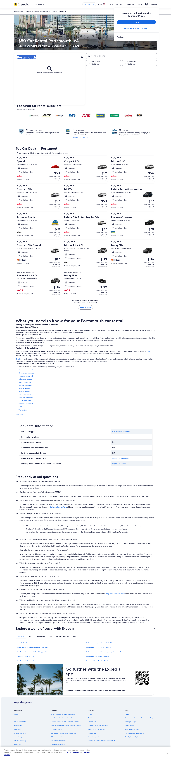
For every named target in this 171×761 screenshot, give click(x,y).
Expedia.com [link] (18, 11)
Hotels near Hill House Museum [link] (97, 656)
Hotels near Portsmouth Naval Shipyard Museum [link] (34, 652)
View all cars (85, 307)
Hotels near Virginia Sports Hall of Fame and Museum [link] (105, 643)
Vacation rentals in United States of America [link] (65, 722)
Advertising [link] (18, 737)
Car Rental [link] (28, 11)
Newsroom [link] (17, 729)
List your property (116, 4)
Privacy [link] (90, 714)
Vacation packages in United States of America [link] (66, 725)
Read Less (19, 414)
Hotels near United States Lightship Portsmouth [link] (103, 652)
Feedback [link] (17, 744)
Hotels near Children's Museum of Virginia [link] (32, 647)
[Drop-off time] (139, 63)
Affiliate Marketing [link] (20, 741)
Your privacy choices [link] (94, 737)
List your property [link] (20, 722)
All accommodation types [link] (59, 737)
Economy (126, 431)
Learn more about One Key (136, 28)
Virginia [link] (54, 11)
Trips (140, 4)
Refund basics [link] (129, 725)
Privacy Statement (73, 752)
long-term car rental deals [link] (115, 594)
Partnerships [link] (18, 725)
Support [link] (127, 714)
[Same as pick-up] (121, 56)
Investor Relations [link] (20, 733)
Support (130, 4)
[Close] (167, 753)
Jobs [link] (15, 718)
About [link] (16, 714)
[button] (85, 85)
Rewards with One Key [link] (58, 741)
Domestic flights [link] (56, 729)
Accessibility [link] (92, 733)
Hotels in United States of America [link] (62, 718)
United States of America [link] (41, 11)
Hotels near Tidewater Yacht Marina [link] (30, 661)
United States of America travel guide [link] (63, 714)
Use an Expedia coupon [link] (132, 729)
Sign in (154, 4)
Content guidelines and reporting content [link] (101, 741)
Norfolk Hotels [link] (22, 643)
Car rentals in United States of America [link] (63, 733)
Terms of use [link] (92, 722)
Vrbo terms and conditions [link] (96, 729)
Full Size (119, 431)
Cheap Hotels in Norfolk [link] (25, 656)
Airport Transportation (120, 458)
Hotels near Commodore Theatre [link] (98, 647)
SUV (113, 431)
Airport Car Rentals (119, 463)
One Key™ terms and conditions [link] (98, 725)
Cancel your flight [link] (130, 722)
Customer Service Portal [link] (58, 507)
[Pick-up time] (103, 63)
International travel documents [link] (134, 733)
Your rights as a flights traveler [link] (134, 737)
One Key (19, 359)
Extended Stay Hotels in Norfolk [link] (98, 661)
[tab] (21, 636)
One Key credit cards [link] (58, 744)
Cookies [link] (90, 718)
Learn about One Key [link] (80, 137)
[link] (136, 37)
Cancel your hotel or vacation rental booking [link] (139, 718)
